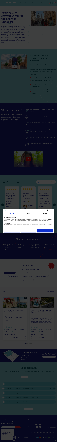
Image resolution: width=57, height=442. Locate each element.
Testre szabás (28, 230)
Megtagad (12, 230)
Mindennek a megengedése (44, 230)
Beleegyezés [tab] (11, 213)
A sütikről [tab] (45, 213)
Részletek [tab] (28, 213)
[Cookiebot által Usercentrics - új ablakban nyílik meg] (48, 210)
